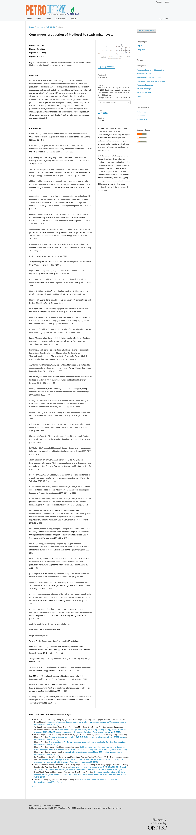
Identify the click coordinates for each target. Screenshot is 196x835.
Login (167, 2)
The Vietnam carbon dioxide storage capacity (98, 779)
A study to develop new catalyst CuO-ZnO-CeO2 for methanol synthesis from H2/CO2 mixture (87, 737)
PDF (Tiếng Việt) (108, 67)
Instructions (60, 18)
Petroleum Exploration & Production (150, 70)
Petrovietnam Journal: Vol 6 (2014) (113, 749)
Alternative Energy (144, 89)
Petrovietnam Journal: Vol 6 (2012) (48, 782)
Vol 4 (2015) (50, 27)
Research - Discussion (145, 92)
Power (139, 96)
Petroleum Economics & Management (151, 81)
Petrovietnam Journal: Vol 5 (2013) (84, 762)
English (139, 45)
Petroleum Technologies (146, 85)
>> (35, 786)
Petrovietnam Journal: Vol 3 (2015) (48, 724)
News (48, 18)
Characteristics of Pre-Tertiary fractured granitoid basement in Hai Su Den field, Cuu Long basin (88, 742)
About (73, 18)
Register (159, 2)
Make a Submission (146, 31)
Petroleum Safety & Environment (149, 77)
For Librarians (142, 119)
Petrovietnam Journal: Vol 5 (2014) (48, 744)
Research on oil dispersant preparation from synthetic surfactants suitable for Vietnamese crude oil (86, 722)
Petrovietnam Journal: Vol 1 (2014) (48, 739)
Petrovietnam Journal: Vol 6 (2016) (107, 732)
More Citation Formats (108, 102)
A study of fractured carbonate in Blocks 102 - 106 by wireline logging (94, 752)
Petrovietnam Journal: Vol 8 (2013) (110, 769)
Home (31, 27)
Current (29, 18)
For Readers (141, 112)
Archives (39, 18)
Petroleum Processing (145, 74)
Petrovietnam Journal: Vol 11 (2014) (48, 754)
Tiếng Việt (141, 49)
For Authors (141, 115)
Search (165, 18)
